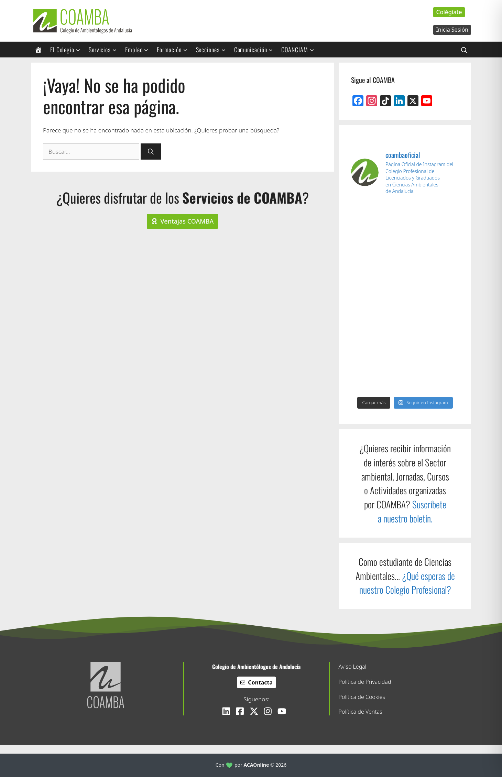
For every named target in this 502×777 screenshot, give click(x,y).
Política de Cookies (362, 697)
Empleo (139, 49)
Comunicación (256, 49)
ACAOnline (256, 765)
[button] (464, 49)
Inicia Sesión (452, 29)
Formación (174, 49)
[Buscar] (151, 151)
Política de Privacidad (365, 682)
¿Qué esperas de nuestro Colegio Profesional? (407, 583)
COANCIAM (299, 49)
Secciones (213, 49)
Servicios (105, 49)
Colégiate (449, 12)
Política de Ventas (360, 711)
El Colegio (67, 49)
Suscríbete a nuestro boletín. (412, 511)
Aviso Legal (353, 666)
